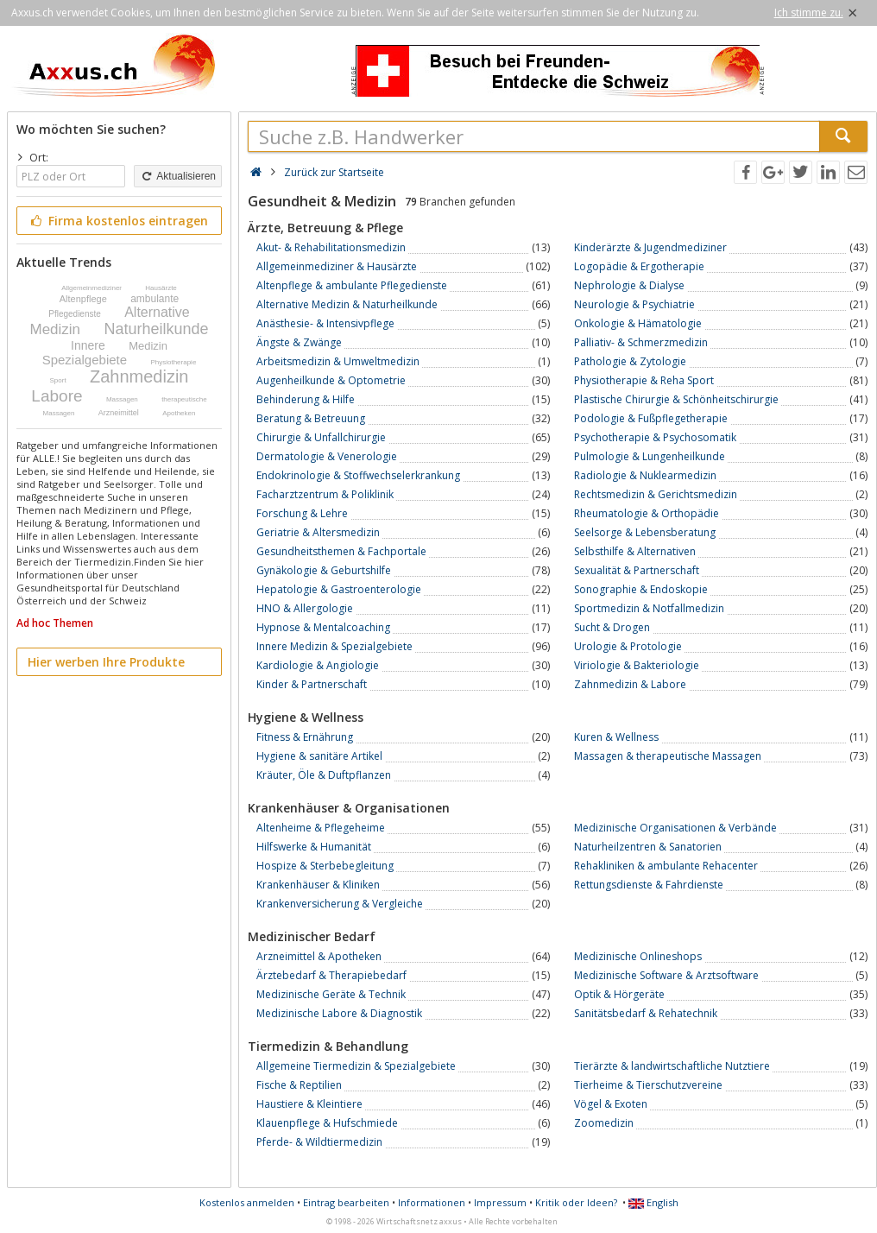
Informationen (431, 1202)
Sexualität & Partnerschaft (636, 570)
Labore (56, 396)
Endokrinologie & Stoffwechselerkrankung (358, 475)
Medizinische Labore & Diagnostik (339, 1013)
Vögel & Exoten (610, 1104)
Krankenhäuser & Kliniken (318, 884)
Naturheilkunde (156, 329)
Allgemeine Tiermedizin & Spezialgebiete (356, 1066)
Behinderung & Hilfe (305, 399)
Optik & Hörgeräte (619, 994)
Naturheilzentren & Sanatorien (648, 846)
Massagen (122, 399)
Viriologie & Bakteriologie (636, 665)
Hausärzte (160, 288)
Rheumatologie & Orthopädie (646, 513)
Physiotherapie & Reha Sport (644, 380)
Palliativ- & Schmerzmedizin (641, 342)
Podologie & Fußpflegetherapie (651, 418)
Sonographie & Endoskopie (641, 589)
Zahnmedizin (139, 376)
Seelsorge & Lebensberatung (645, 532)
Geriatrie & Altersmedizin (318, 532)
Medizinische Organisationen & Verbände (675, 827)
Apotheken (178, 413)
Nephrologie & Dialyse (629, 285)
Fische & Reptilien (299, 1085)
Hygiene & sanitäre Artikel (319, 756)
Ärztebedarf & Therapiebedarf (331, 975)
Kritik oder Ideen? (576, 1202)
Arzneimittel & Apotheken (319, 956)
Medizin (54, 329)
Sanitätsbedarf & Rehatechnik (645, 1013)
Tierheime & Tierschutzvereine (648, 1085)
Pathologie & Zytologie (630, 361)
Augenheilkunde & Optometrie (331, 380)
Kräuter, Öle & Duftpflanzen (323, 775)
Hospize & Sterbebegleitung (325, 865)
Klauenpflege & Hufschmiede (327, 1123)
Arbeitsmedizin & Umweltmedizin (338, 361)
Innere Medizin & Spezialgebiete (334, 646)
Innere (88, 345)
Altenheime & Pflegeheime (320, 827)
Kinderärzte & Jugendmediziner (650, 247)
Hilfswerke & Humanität (313, 846)
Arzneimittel (118, 412)
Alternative (157, 312)
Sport (58, 380)
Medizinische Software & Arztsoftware (666, 975)
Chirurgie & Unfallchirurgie (321, 437)
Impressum (500, 1202)
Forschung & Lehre (302, 513)
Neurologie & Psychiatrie (634, 304)
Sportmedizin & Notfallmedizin (649, 608)
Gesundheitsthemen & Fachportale (341, 551)
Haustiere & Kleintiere (309, 1104)
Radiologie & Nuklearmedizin (645, 475)
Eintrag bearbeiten (346, 1202)
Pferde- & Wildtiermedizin (319, 1142)
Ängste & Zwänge (299, 342)
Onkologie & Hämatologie (638, 323)
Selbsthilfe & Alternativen (635, 551)
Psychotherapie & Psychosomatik (655, 437)
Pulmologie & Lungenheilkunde (649, 456)
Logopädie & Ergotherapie (639, 266)
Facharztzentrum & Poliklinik (325, 494)
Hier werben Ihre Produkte (106, 662)
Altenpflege (83, 299)
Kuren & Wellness (616, 737)
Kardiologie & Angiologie (317, 665)
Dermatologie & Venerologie (326, 456)
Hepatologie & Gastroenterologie (338, 589)
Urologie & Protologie (628, 646)
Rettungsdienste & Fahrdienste (648, 884)
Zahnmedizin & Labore (630, 684)
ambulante (154, 299)
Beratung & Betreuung (310, 418)
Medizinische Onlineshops (638, 956)
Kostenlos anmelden (246, 1202)
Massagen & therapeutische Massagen (667, 756)
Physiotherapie (173, 362)
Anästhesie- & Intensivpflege (325, 323)
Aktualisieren (178, 176)
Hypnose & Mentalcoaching (323, 627)
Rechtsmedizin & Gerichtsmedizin (655, 494)
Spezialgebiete (84, 359)
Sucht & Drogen (612, 627)
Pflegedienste (74, 314)
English (653, 1202)
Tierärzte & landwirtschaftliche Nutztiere (672, 1066)
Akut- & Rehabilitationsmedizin (331, 247)
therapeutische (183, 399)
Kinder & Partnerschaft (311, 684)
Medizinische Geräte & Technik (331, 994)
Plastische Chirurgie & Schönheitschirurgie (676, 399)
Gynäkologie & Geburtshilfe (323, 570)
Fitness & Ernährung (304, 737)
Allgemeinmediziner (91, 288)
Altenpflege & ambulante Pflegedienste (351, 285)
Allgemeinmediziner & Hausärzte (336, 266)
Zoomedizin (604, 1123)
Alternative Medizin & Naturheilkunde (347, 304)
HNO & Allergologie (304, 608)
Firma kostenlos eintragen (118, 220)
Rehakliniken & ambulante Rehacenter (666, 865)
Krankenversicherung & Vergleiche (339, 903)
